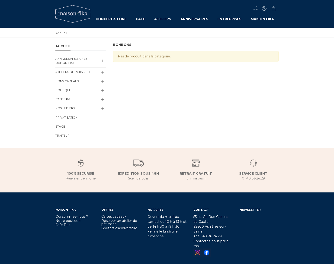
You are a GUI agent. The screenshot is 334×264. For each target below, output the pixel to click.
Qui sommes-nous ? (71, 216)
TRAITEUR (62, 135)
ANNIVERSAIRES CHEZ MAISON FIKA (71, 61)
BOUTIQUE (63, 90)
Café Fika (62, 225)
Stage (60, 126)
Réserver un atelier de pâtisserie (119, 222)
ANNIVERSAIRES (194, 19)
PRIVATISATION (66, 117)
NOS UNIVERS (65, 108)
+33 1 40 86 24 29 (207, 236)
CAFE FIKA (62, 99)
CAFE (140, 19)
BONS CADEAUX (67, 81)
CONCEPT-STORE (111, 19)
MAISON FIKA (262, 19)
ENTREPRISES (229, 19)
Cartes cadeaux (113, 216)
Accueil (63, 46)
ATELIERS (162, 19)
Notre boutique (67, 221)
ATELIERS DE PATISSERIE (73, 72)
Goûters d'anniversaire (119, 228)
